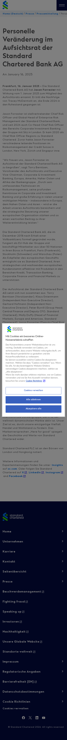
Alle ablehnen (33, 399)
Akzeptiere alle (34, 409)
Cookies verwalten (33, 390)
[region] (33, 370)
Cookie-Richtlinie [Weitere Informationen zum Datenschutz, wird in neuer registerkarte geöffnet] (34, 381)
